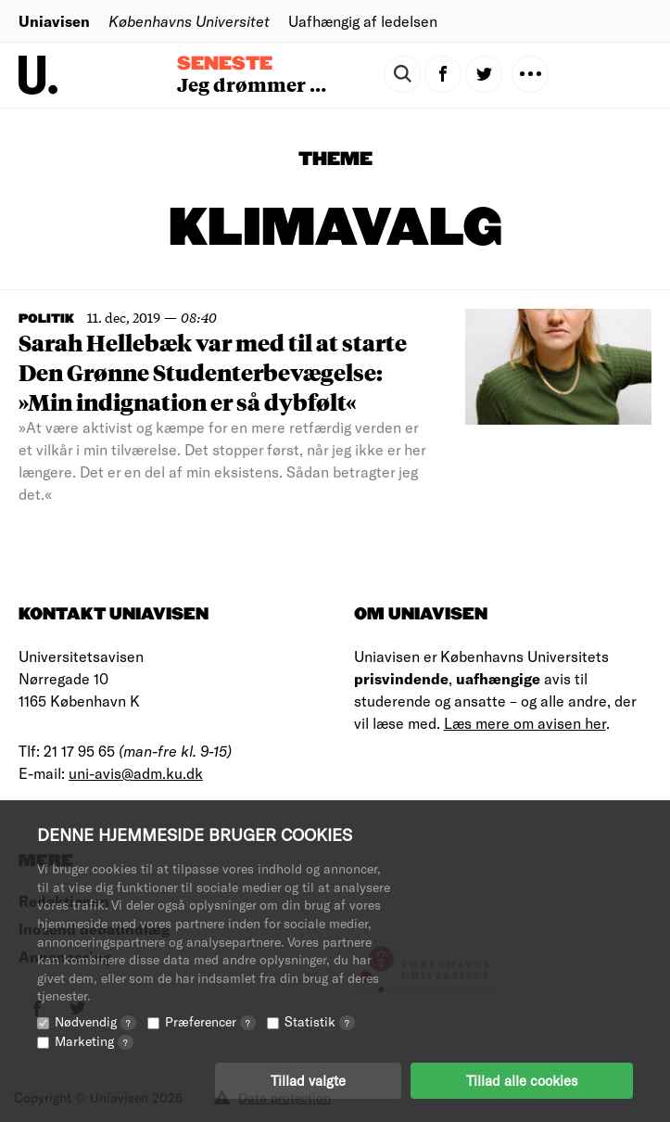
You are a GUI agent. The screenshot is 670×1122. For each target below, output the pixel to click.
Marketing (94, 1041)
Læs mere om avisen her (525, 723)
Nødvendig (95, 1021)
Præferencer (210, 1021)
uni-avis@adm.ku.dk (136, 773)
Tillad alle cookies (521, 1080)
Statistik (319, 1021)
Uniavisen (54, 21)
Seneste (224, 64)
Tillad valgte (308, 1080)
